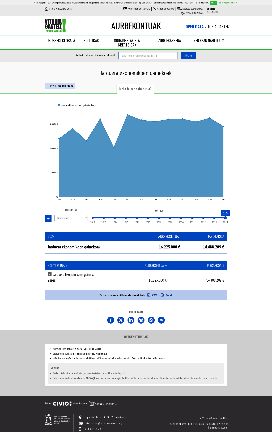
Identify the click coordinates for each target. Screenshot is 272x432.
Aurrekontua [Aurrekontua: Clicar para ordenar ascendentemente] (185, 265)
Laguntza (211, 418)
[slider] (225, 218)
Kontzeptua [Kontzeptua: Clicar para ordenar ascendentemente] (56, 265)
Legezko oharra (177, 418)
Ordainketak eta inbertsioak (127, 42)
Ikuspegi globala (61, 40)
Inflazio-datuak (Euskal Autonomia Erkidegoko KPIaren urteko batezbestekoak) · (109, 352)
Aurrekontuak (136, 25)
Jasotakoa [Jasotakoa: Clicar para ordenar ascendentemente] (214, 265)
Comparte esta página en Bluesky (141, 314)
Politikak (91, 40)
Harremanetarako (165, 8)
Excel (168, 290)
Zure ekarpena (169, 40)
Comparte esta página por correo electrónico (161, 314)
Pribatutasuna (196, 418)
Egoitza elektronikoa (192, 8)
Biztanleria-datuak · (80, 348)
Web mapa (224, 418)
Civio (62, 398)
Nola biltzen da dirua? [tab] (135, 88)
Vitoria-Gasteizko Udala (61, 8)
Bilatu (188, 55)
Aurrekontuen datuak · (77, 343)
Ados (213, 2)
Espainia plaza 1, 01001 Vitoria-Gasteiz (107, 411)
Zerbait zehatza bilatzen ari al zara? (95, 55)
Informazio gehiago (228, 2)
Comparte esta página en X (120, 314)
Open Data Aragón (103, 397)
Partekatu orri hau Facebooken (110, 314)
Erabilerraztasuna (220, 421)
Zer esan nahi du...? (209, 40)
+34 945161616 (93, 423)
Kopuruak (71, 210)
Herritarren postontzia (139, 8)
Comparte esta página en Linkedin (131, 314)
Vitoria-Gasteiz (208, 26)
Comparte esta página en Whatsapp (151, 314)
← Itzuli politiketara (60, 86)
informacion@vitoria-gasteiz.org (103, 417)
